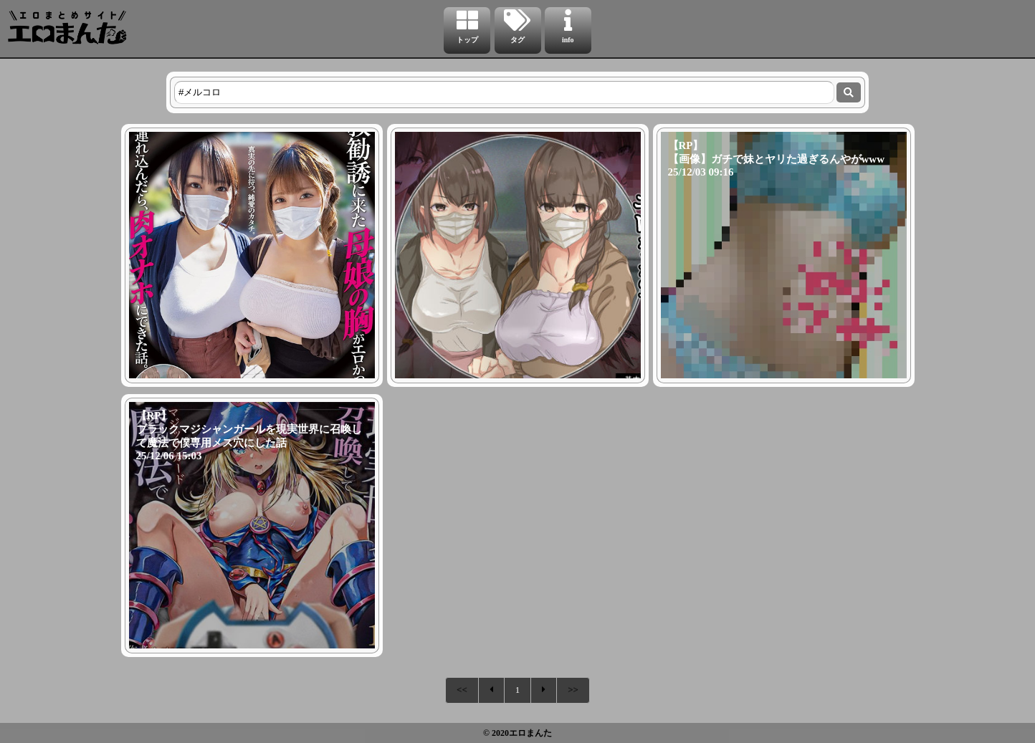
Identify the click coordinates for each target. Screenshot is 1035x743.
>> (573, 689)
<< (462, 689)
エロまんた (530, 733)
